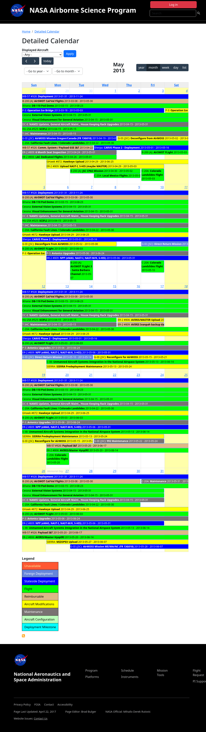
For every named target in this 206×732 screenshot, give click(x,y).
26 (43, 471)
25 (186, 375)
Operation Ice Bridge (41, 110)
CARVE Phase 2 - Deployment (122, 147)
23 (138, 375)
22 (114, 375)
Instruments (130, 677)
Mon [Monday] (57, 85)
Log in (173, 5)
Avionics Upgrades (63, 253)
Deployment (45, 96)
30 (90, 91)
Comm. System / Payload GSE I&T (58, 147)
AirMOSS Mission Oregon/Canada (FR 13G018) (63, 138)
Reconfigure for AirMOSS (122, 357)
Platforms (92, 677)
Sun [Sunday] (34, 85)
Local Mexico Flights (115, 175)
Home (26, 31)
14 (90, 286)
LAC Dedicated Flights (49, 157)
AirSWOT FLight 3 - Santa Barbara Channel (81, 270)
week (165, 67)
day (175, 67)
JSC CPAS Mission (92, 171)
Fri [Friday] (153, 85)
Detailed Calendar (46, 31)
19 (43, 375)
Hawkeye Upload (73, 161)
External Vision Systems (47, 115)
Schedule (127, 670)
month (153, 67)
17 (162, 286)
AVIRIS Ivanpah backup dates (149, 324)
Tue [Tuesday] (81, 85)
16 (138, 286)
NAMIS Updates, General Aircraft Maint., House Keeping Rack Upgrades (74, 124)
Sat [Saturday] (176, 85)
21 (90, 375)
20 (67, 375)
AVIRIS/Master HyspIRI (74, 450)
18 (186, 286)
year (142, 67)
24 (162, 375)
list (184, 67)
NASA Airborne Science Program (82, 10)
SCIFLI (43, 129)
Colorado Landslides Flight (152, 172)
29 (67, 91)
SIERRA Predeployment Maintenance (79, 366)
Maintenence (38, 133)
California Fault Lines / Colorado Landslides (57, 143)
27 (67, 471)
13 (67, 286)
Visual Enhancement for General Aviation (58, 119)
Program (91, 670)
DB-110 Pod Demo (43, 105)
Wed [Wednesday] (105, 85)
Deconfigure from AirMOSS (147, 138)
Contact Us (40, 718)
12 (43, 286)
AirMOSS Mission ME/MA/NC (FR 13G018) (108, 546)
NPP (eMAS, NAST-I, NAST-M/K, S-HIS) (83, 258)
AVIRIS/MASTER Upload (145, 320)
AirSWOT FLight (163, 152)
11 (186, 187)
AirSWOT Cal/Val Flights (49, 101)
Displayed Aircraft (35, 50)
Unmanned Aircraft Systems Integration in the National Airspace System (99, 361)
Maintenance (158, 481)
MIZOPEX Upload (67, 542)
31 (162, 471)
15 (114, 286)
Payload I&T (69, 445)
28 (43, 91)
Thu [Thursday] (129, 85)
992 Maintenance (117, 441)
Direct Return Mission (168, 244)
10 (162, 187)
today (47, 61)
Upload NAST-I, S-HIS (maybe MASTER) (83, 166)
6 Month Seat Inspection (51, 152)
